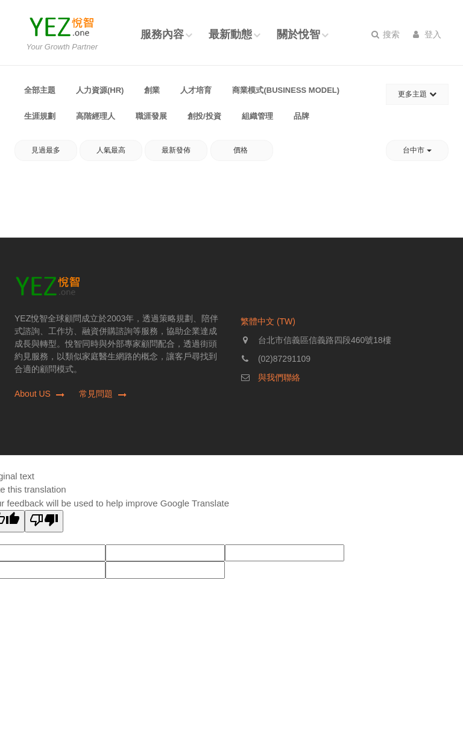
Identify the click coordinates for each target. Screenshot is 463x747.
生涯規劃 (39, 116)
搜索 (385, 34)
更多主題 (417, 94)
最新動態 (230, 34)
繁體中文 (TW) (268, 321)
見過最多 (45, 150)
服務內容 (162, 34)
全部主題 (39, 90)
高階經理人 (95, 116)
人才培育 (196, 90)
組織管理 (257, 116)
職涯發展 (151, 116)
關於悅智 (298, 34)
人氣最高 (110, 150)
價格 (241, 150)
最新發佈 (176, 150)
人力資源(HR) (100, 90)
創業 (152, 90)
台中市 (417, 150)
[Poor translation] (44, 521)
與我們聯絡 (279, 377)
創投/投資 (204, 116)
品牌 (301, 116)
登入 (427, 34)
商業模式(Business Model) (285, 90)
